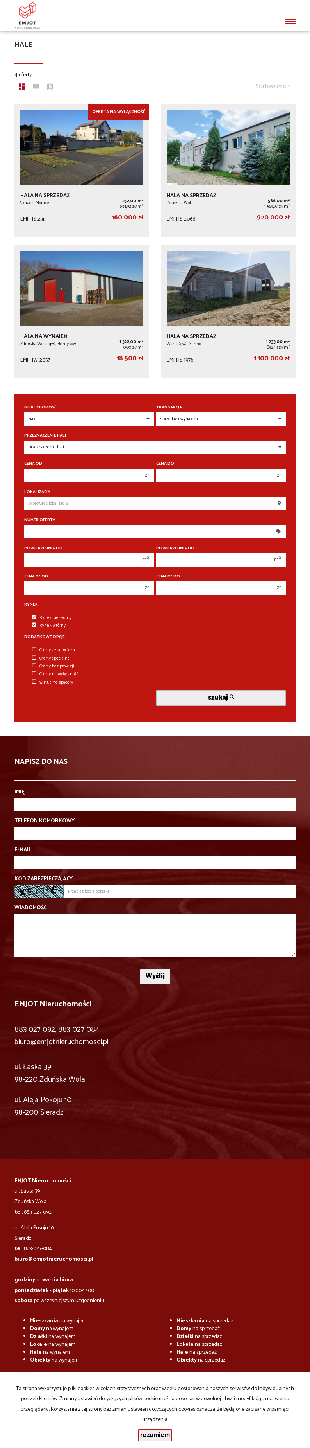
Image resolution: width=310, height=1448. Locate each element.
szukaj (221, 698)
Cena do (165, 464)
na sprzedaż (204, 1321)
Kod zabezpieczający (43, 879)
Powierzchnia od (43, 548)
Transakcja (169, 407)
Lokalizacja (37, 492)
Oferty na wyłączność (55, 674)
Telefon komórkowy (44, 821)
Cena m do (168, 576)
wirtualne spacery (52, 682)
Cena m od (36, 576)
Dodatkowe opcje (44, 637)
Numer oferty (39, 520)
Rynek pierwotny (51, 617)
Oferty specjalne (51, 658)
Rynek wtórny (49, 625)
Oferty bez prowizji (53, 666)
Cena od (33, 464)
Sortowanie (273, 86)
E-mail (22, 850)
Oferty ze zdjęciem (53, 650)
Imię (19, 792)
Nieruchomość (40, 407)
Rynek (31, 605)
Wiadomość (30, 908)
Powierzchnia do (175, 548)
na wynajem (58, 1321)
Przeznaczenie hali (45, 436)
